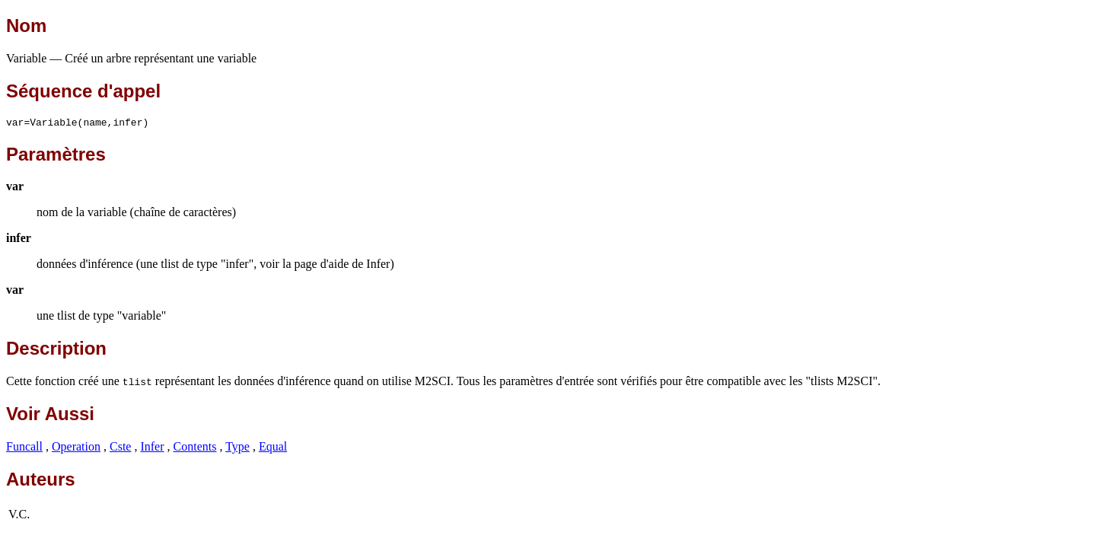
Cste (120, 448)
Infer (152, 448)
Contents (195, 448)
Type (237, 448)
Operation (76, 448)
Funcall (24, 448)
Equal (273, 448)
